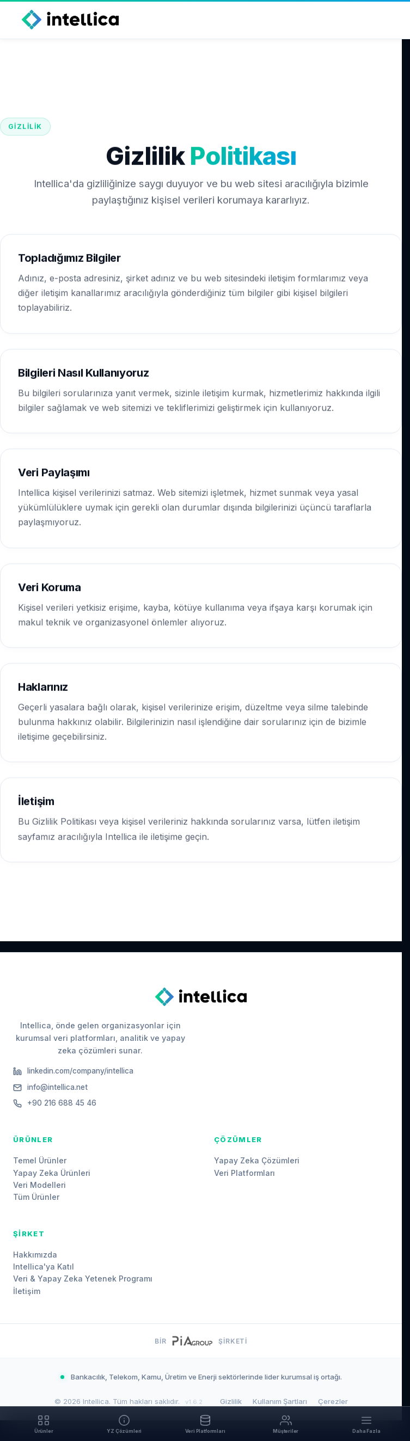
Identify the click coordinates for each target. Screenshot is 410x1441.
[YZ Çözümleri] (124, 1424)
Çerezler (333, 1401)
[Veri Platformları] (204, 1424)
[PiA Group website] (192, 1341)
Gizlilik (231, 1401)
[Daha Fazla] (366, 1424)
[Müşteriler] (286, 1424)
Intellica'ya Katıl (43, 1266)
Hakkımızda (35, 1254)
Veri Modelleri (39, 1184)
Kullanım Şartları (280, 1401)
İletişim (26, 1291)
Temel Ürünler (39, 1160)
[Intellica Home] (70, 19)
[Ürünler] (43, 1424)
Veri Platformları (244, 1173)
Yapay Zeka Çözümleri (256, 1160)
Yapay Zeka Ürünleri (51, 1173)
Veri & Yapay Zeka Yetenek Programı (82, 1278)
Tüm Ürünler (36, 1196)
